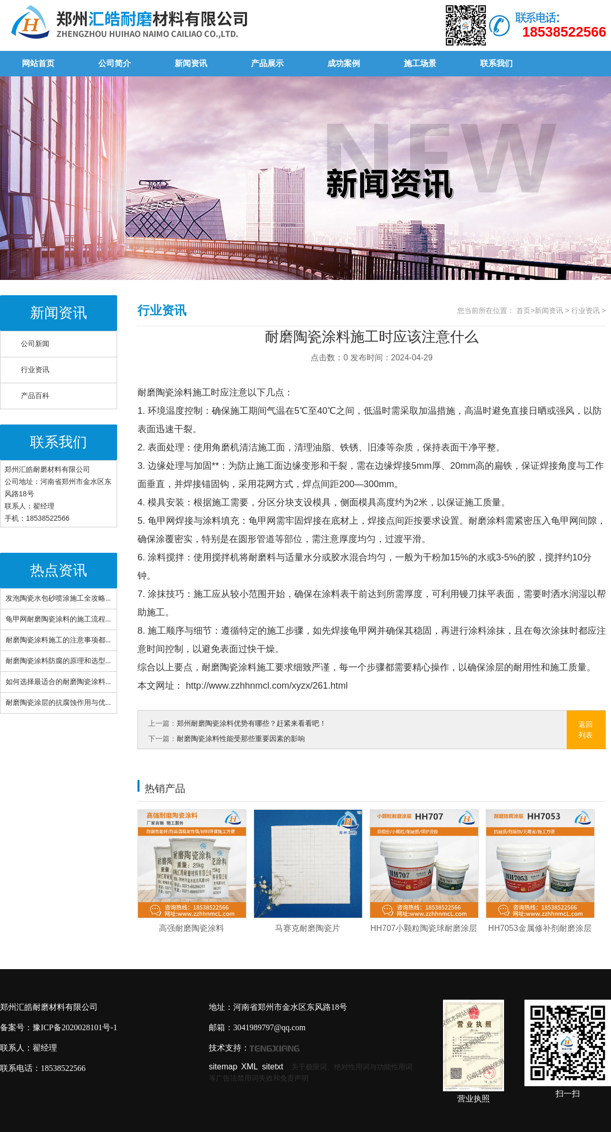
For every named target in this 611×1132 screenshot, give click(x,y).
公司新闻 (35, 344)
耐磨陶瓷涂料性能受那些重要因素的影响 (241, 738)
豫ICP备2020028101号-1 (75, 1027)
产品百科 (35, 396)
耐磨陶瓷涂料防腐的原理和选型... (58, 661)
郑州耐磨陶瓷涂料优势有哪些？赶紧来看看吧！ (251, 723)
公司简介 (114, 63)
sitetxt (273, 1066)
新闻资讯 (191, 63)
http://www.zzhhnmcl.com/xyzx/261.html (265, 686)
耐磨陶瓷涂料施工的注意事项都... (58, 640)
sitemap (223, 1066)
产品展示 (267, 63)
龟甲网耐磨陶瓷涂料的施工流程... (58, 619)
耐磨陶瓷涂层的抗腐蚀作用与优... (58, 702)
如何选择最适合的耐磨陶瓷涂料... (58, 682)
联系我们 (496, 63)
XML (249, 1066)
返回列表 (585, 729)
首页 (523, 310)
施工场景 (420, 63)
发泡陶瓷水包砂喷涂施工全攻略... (58, 598)
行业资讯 (35, 370)
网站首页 (38, 63)
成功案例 (343, 63)
